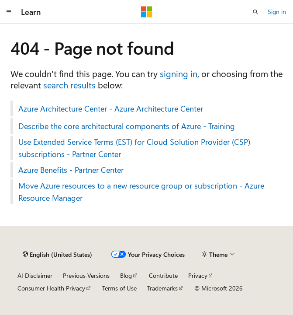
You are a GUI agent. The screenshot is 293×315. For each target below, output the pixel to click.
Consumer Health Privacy (51, 288)
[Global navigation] (8, 12)
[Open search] (255, 12)
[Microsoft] (146, 12)
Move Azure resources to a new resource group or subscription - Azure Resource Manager (141, 191)
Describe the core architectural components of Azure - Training (126, 126)
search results (69, 85)
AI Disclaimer (34, 275)
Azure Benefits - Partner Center (71, 169)
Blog (126, 275)
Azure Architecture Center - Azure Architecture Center (110, 108)
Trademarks (162, 288)
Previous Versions (86, 275)
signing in (178, 73)
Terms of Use (119, 288)
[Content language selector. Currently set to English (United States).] (57, 254)
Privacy (197, 275)
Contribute (163, 275)
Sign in (277, 11)
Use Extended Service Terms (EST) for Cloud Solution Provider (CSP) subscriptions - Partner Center (134, 147)
